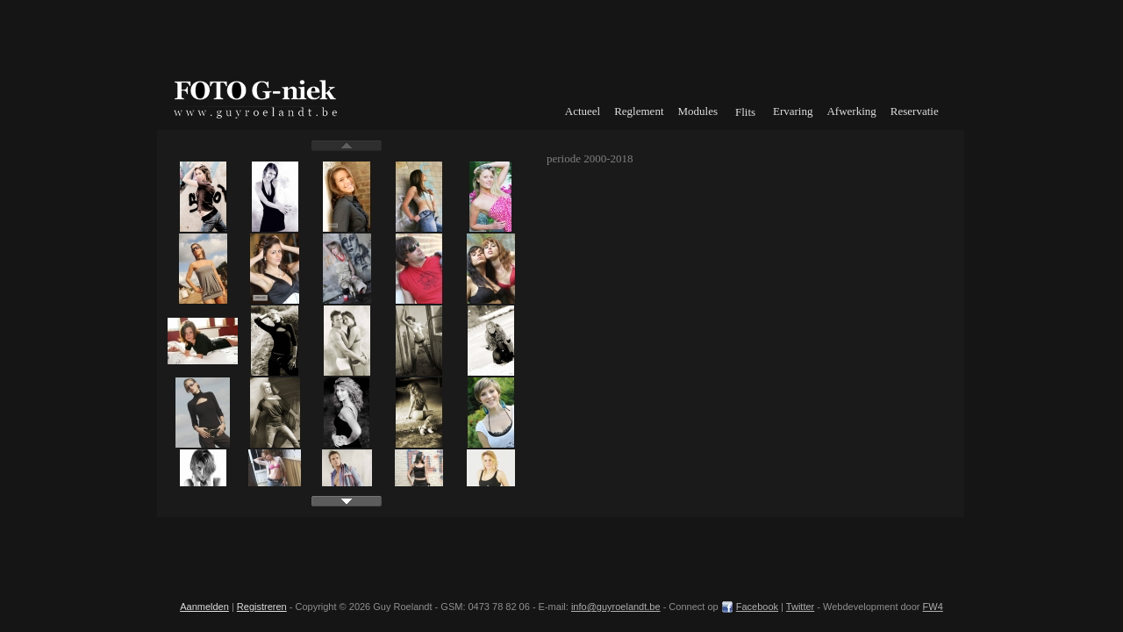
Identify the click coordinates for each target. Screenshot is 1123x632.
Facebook (757, 606)
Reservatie (915, 111)
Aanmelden (204, 606)
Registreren (262, 606)
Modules (698, 111)
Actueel (582, 111)
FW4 (933, 606)
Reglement (638, 111)
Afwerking (851, 111)
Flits (745, 111)
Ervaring (792, 111)
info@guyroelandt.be (616, 606)
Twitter (800, 606)
